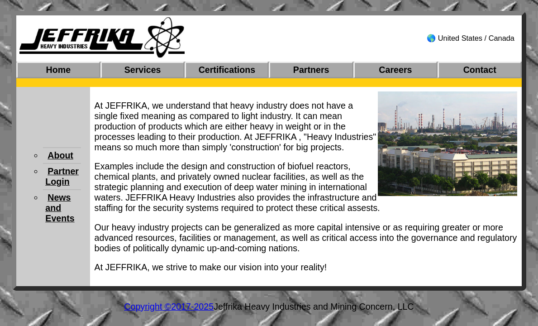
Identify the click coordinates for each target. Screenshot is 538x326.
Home (58, 70)
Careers (395, 70)
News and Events (59, 207)
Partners (311, 70)
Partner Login (62, 176)
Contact (479, 70)
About (60, 155)
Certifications (227, 70)
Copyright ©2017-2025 (169, 307)
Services (142, 70)
